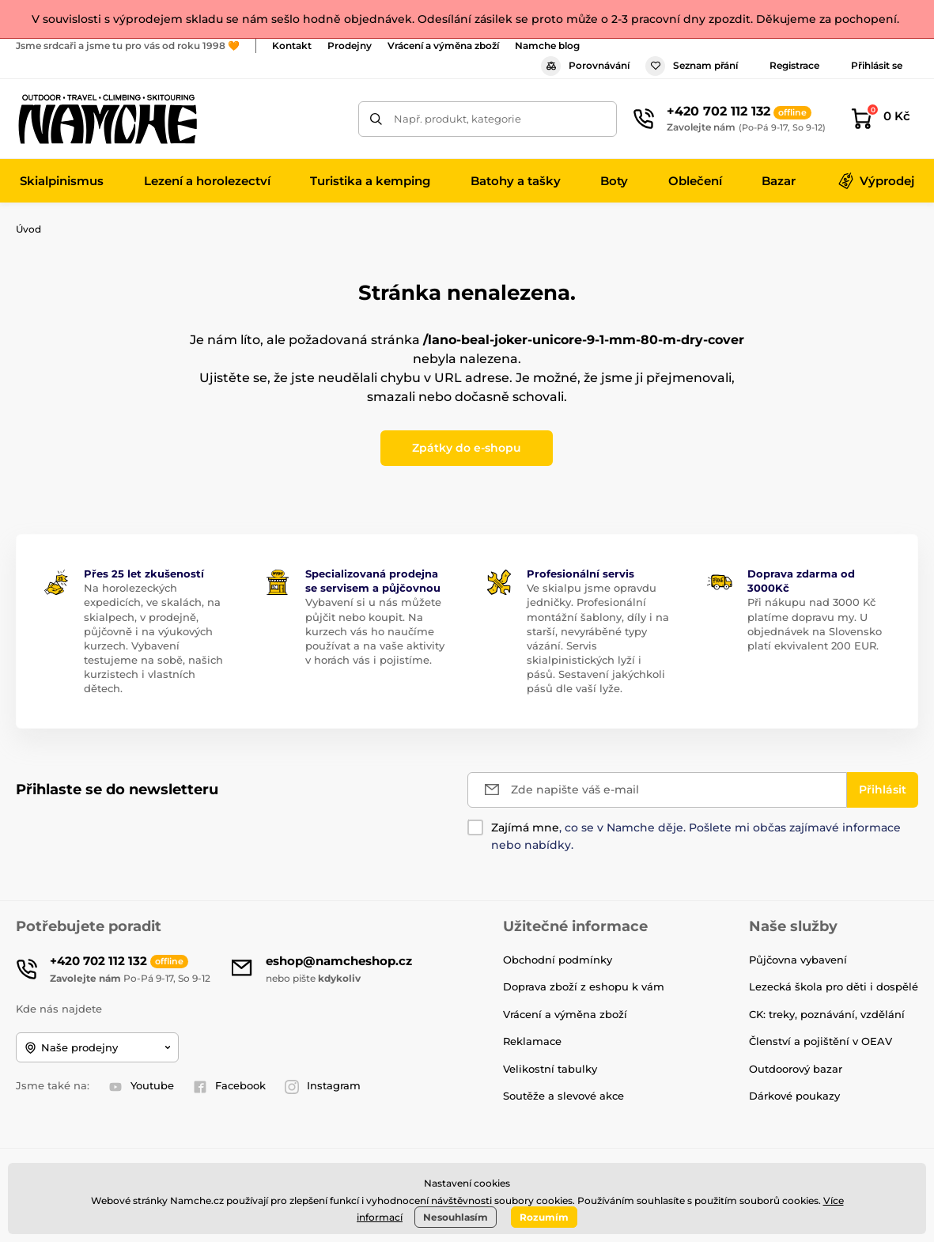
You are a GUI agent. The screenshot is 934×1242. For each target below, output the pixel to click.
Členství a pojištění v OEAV (820, 1041)
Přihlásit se (876, 65)
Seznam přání (691, 66)
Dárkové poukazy (794, 1095)
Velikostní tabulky (550, 1068)
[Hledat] (376, 119)
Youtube (141, 1086)
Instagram (323, 1086)
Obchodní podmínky (557, 959)
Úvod (28, 229)
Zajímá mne (525, 827)
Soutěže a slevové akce (563, 1095)
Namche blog (547, 45)
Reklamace (532, 1041)
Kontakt (292, 45)
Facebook (229, 1086)
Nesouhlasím (455, 1217)
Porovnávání (585, 66)
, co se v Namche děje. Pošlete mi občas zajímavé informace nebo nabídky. (696, 836)
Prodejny (349, 45)
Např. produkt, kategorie (457, 118)
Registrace (794, 65)
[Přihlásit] (882, 790)
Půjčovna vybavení (798, 959)
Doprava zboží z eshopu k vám (583, 986)
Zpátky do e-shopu (466, 448)
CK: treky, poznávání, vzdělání (827, 1014)
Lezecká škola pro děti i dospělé (833, 986)
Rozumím (544, 1217)
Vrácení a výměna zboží (443, 45)
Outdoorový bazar (795, 1068)
